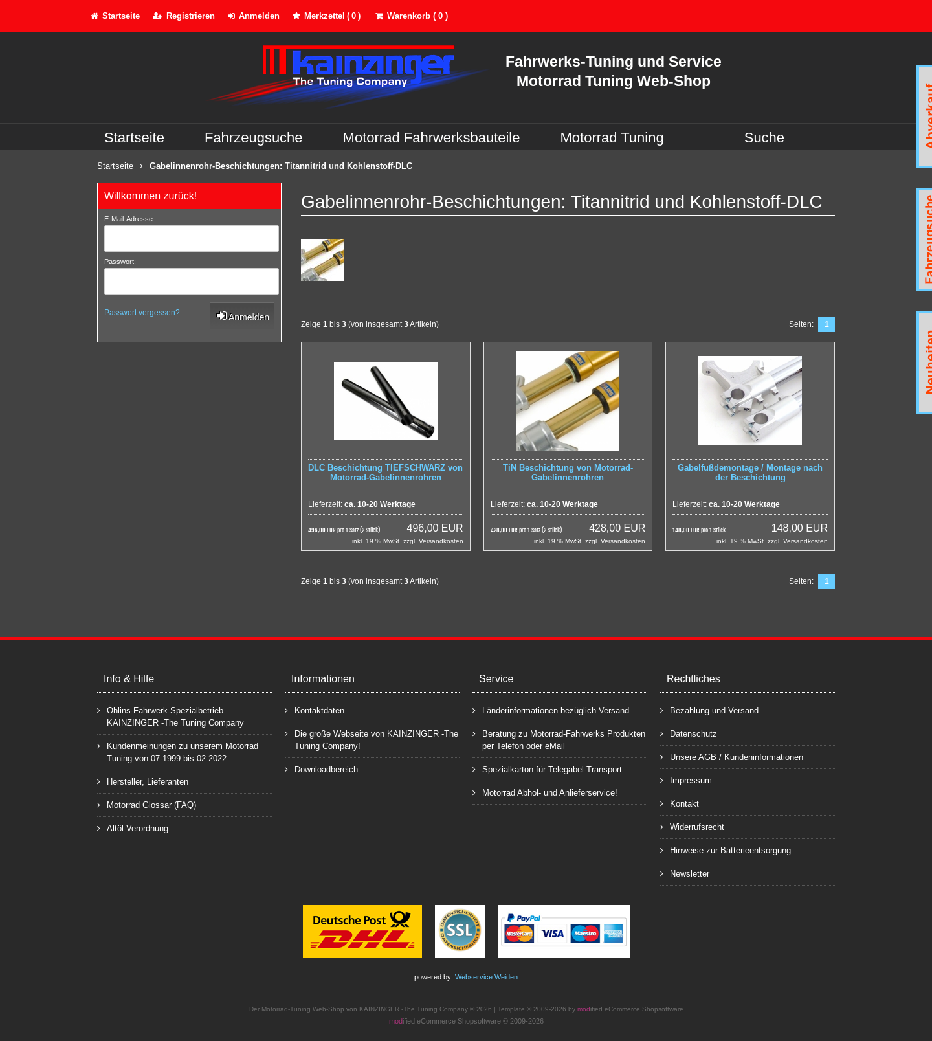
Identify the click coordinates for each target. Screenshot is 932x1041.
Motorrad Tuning (612, 137)
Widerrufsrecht (692, 826)
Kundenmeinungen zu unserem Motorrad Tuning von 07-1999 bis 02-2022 (177, 751)
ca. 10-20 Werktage (380, 504)
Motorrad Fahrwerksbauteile (431, 137)
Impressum (686, 779)
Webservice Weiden (486, 977)
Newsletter (684, 873)
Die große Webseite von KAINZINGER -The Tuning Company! (371, 739)
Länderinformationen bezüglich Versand (550, 709)
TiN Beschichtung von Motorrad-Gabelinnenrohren (568, 472)
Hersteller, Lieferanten (142, 781)
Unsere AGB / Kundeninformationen (731, 756)
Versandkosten (441, 540)
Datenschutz (688, 733)
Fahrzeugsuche (254, 137)
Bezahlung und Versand (709, 709)
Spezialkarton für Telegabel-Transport (547, 768)
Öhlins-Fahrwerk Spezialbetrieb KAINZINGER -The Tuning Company (170, 716)
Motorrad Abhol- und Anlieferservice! (544, 792)
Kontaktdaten (314, 709)
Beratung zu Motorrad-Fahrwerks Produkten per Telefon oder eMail (558, 739)
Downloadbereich (321, 768)
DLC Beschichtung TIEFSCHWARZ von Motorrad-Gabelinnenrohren (385, 472)
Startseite (134, 137)
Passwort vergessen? (142, 312)
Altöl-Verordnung (132, 827)
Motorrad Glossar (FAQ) (146, 804)
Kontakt (679, 803)
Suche (764, 137)
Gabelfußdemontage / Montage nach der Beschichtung (750, 472)
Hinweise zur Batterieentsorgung (725, 849)
